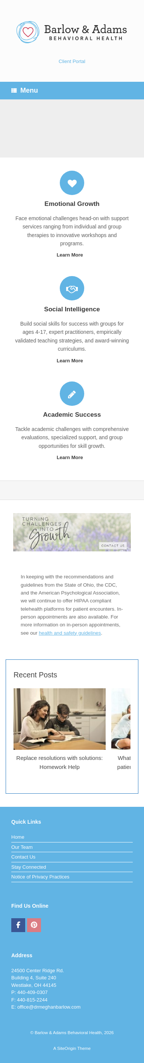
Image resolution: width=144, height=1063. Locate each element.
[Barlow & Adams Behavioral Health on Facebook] (18, 925)
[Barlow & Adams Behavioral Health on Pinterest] (34, 925)
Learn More (72, 255)
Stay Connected (28, 867)
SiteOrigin (66, 1048)
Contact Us (23, 857)
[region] (72, 128)
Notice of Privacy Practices (40, 877)
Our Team (22, 847)
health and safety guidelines (70, 633)
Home (17, 837)
